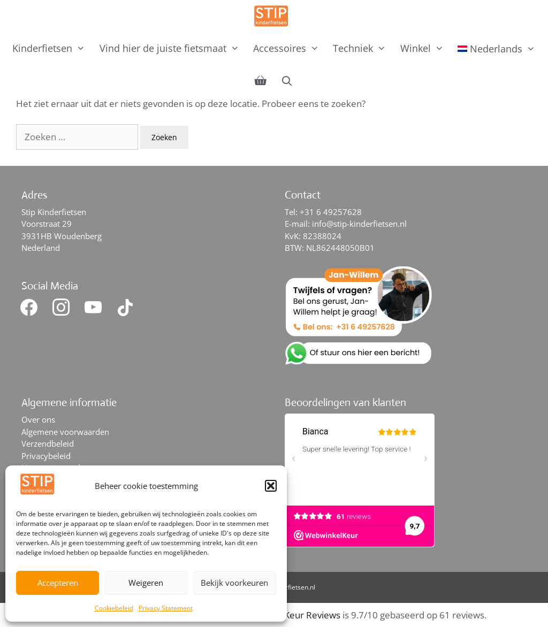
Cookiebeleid (114, 608)
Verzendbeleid (47, 443)
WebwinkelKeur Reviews (289, 615)
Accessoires (289, 48)
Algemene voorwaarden (65, 431)
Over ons (38, 419)
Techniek (363, 48)
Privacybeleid (46, 455)
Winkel (425, 48)
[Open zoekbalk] (286, 81)
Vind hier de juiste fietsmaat (173, 48)
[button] (270, 485)
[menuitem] (497, 49)
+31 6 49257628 (331, 212)
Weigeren (145, 582)
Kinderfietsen (52, 48)
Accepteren (57, 582)
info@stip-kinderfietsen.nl (359, 223)
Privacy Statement (166, 608)
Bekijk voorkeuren (234, 582)
